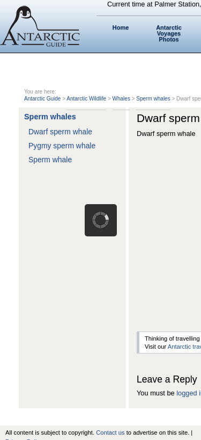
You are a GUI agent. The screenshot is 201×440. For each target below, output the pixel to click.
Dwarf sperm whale (60, 131)
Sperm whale (50, 159)
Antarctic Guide (42, 99)
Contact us (110, 432)
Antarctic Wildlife (86, 99)
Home (121, 27)
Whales (121, 99)
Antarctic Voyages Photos (169, 33)
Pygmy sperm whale (61, 145)
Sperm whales (153, 99)
